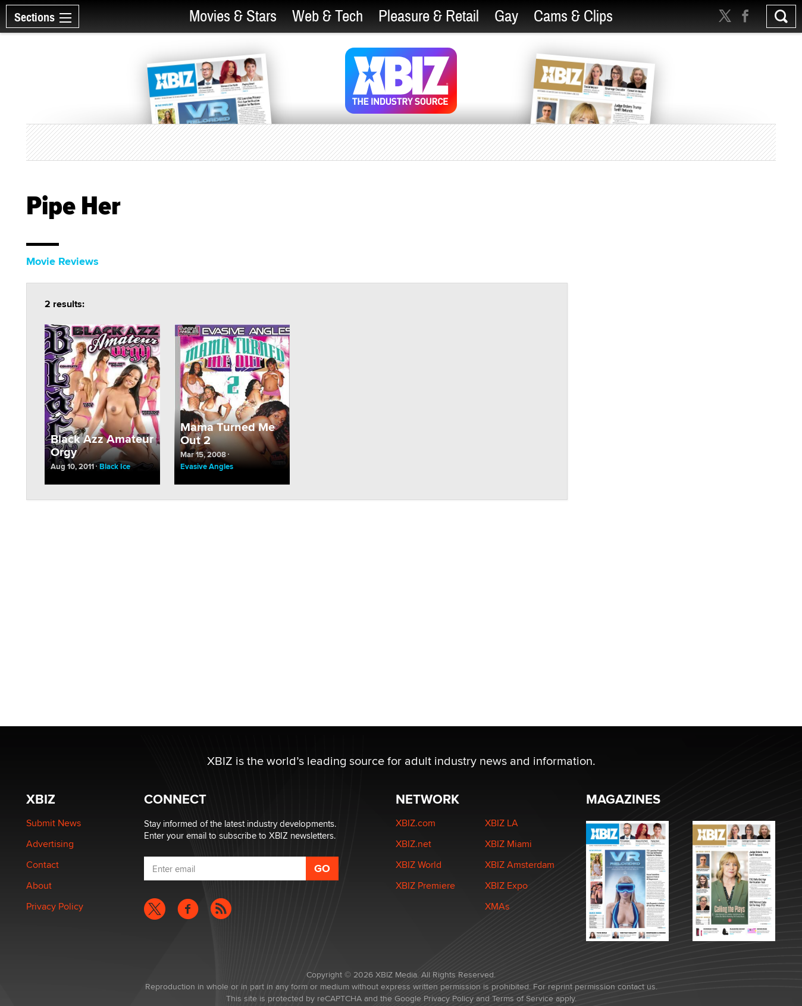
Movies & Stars (233, 16)
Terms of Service (522, 998)
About (39, 885)
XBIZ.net (413, 844)
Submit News (53, 823)
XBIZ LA (501, 823)
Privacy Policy (54, 906)
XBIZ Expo (506, 885)
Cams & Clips (573, 16)
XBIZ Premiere (425, 885)
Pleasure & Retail (428, 16)
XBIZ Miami (508, 844)
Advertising (50, 844)
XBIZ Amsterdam (519, 864)
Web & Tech (327, 16)
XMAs (497, 906)
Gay (506, 16)
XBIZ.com (416, 823)
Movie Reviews (62, 261)
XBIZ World (418, 864)
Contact (42, 864)
